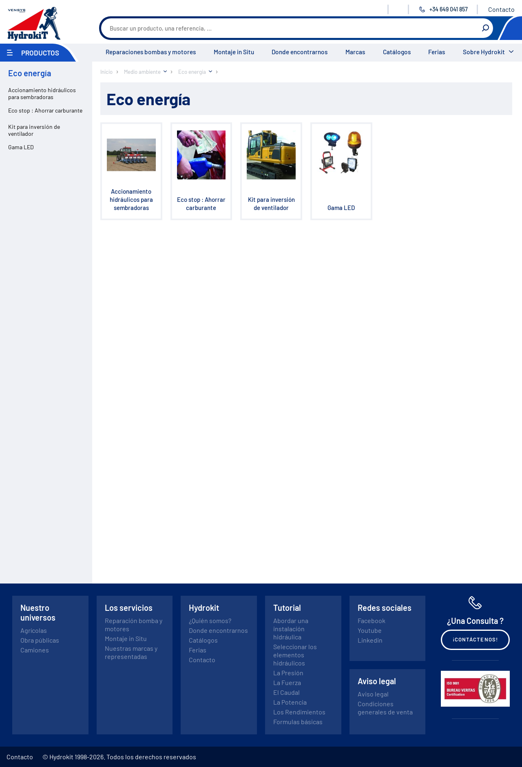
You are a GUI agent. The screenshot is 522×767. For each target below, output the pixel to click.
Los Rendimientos (299, 712)
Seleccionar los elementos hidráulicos (295, 655)
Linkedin (370, 640)
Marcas (355, 51)
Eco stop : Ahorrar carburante (45, 110)
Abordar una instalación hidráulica (290, 629)
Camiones (34, 650)
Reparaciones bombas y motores (151, 51)
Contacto (501, 9)
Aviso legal (373, 694)
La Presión (288, 672)
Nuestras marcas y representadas (131, 652)
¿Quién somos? (210, 620)
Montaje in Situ (234, 51)
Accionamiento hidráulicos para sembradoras (42, 93)
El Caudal (286, 692)
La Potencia (290, 702)
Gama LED (21, 147)
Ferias (436, 51)
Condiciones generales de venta (385, 708)
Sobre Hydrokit (484, 51)
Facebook (371, 620)
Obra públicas (39, 640)
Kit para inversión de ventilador (34, 130)
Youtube (370, 630)
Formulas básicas (298, 721)
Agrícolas (33, 630)
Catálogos (397, 51)
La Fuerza (287, 682)
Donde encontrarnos (299, 51)
